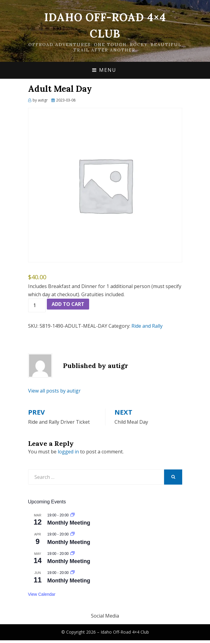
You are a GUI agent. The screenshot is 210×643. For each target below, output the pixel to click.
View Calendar (42, 594)
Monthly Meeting (68, 523)
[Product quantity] (37, 305)
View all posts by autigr (54, 390)
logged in (68, 451)
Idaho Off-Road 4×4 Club (125, 632)
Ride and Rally (147, 326)
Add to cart (68, 304)
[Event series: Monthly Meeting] (72, 515)
